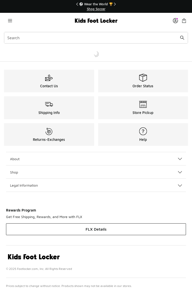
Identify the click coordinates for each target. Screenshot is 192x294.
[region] (96, 6)
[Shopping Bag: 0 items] (184, 20)
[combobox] (96, 37)
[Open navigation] (10, 20)
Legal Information (96, 185)
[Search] (96, 37)
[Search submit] (182, 37)
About (96, 159)
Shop (96, 172)
